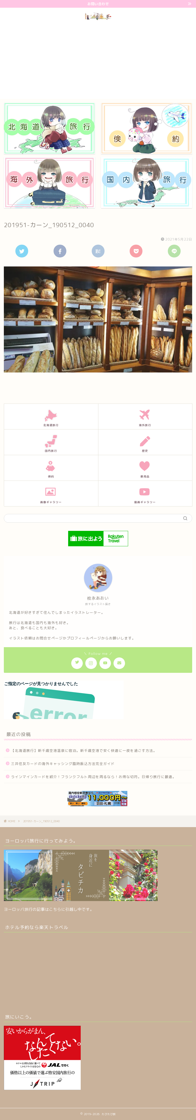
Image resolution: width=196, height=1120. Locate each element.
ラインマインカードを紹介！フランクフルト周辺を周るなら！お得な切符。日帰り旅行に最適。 (93, 776)
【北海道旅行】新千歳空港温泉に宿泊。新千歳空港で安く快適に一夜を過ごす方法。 (84, 750)
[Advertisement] (98, 60)
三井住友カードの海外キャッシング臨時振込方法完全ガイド (63, 763)
